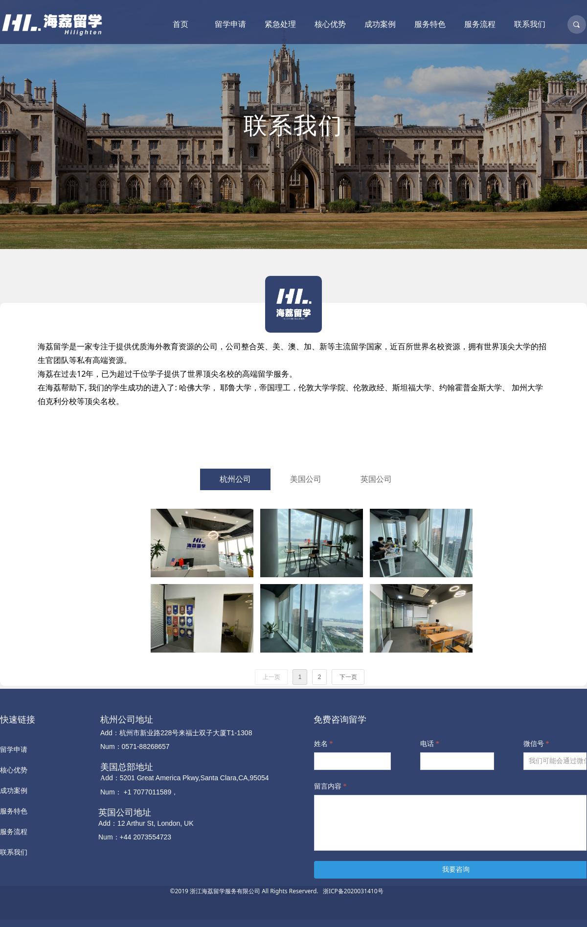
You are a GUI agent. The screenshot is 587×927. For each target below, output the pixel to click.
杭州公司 (235, 479)
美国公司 (305, 479)
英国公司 (376, 479)
